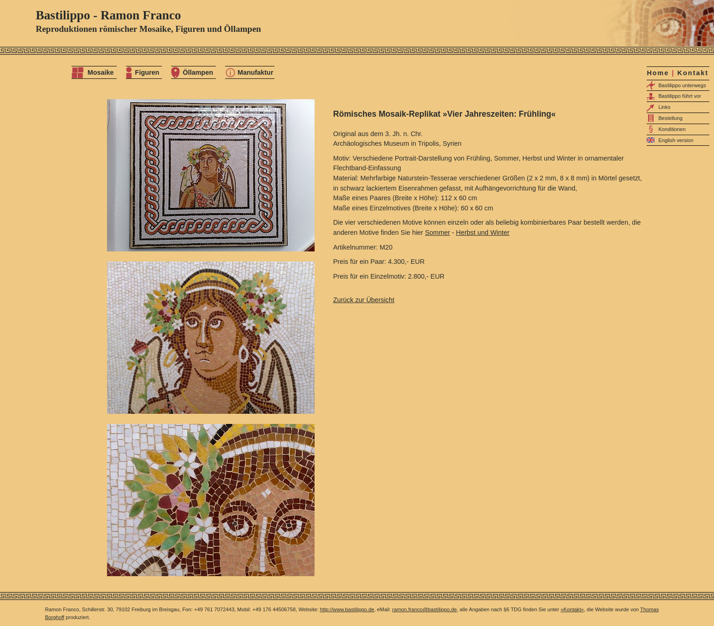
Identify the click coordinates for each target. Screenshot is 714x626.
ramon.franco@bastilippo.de (424, 609)
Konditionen (671, 129)
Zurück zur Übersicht (363, 300)
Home (658, 73)
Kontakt (692, 73)
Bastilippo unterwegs (682, 85)
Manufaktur (256, 72)
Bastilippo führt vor (679, 96)
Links (664, 107)
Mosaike (101, 72)
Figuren (147, 72)
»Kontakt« (571, 609)
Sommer (437, 232)
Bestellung (670, 118)
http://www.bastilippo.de (347, 609)
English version (675, 140)
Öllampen (198, 72)
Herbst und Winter (483, 232)
